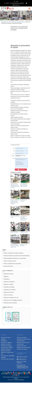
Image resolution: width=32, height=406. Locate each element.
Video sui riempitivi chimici (18, 21)
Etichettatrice (6, 279)
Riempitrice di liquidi (14, 232)
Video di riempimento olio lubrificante (12, 263)
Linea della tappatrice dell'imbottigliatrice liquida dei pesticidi (24, 185)
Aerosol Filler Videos (8, 266)
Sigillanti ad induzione (8, 292)
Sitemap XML (10, 379)
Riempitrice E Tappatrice (9, 281)
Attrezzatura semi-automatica (10, 302)
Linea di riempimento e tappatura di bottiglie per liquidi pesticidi (15, 245)
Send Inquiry (21, 169)
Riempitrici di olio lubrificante (23, 347)
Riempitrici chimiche (21, 345)
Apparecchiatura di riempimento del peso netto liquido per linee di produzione (15, 185)
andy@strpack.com (22, 359)
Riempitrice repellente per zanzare (15, 217)
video (10, 21)
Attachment (13, 155)
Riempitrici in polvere (8, 284)
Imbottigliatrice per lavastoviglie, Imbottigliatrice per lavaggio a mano (23, 218)
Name (14, 148)
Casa (7, 21)
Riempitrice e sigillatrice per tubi (10, 297)
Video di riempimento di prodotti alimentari (13, 253)
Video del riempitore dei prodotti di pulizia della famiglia (16, 255)
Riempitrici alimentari (22, 337)
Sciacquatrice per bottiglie (9, 289)
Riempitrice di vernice (24, 232)
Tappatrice (5, 276)
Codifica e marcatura (8, 294)
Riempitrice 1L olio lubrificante (23, 245)
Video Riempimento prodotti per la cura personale (14, 258)
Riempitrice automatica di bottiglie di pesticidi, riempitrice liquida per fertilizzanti (15, 201)
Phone (13, 153)
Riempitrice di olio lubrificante (23, 200)
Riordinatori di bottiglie (8, 287)
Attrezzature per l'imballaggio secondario (12, 300)
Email (14, 150)
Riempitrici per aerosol (22, 349)
